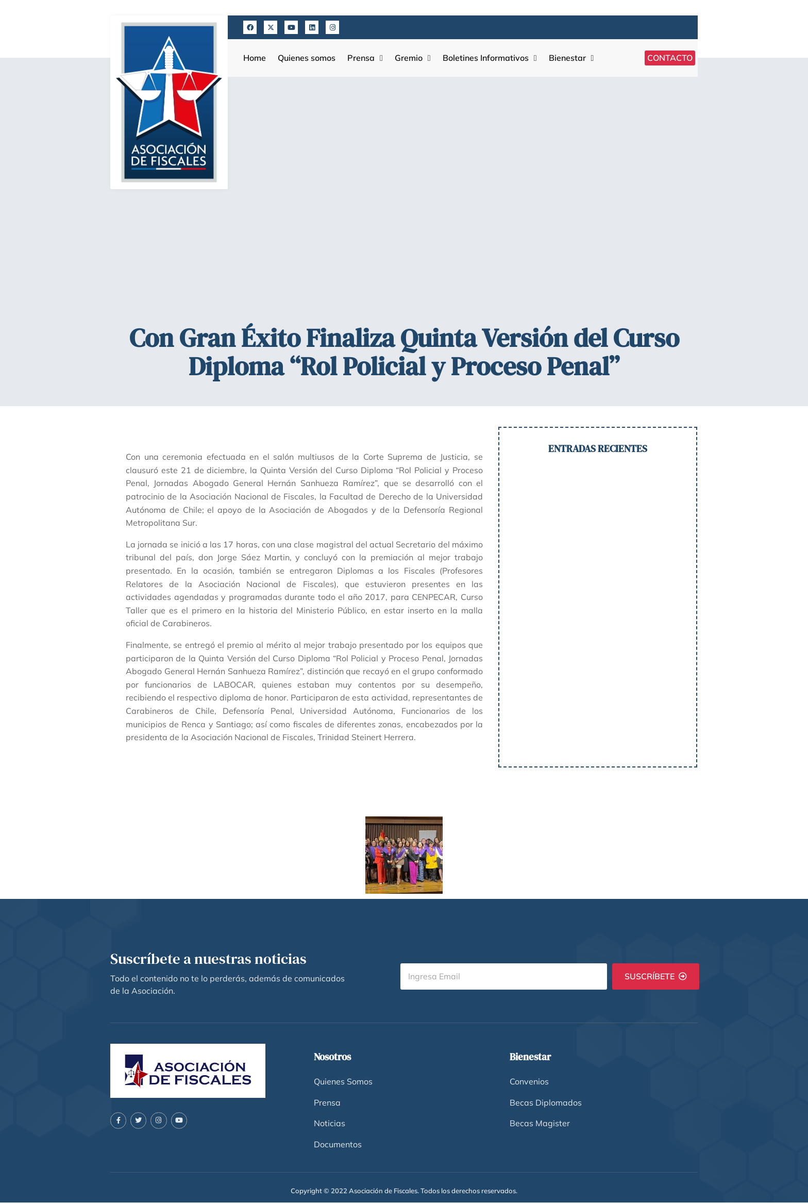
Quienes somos (306, 58)
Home (254, 58)
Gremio (413, 58)
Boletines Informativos (490, 58)
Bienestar (571, 58)
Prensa (365, 58)
